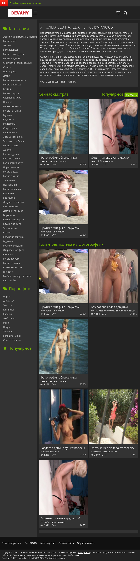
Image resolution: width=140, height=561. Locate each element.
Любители (9, 318)
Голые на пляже (12, 110)
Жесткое (7, 305)
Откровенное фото (13, 249)
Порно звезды (11, 167)
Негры (6, 327)
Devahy (20, 12)
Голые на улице (11, 263)
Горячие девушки (13, 245)
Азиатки (7, 149)
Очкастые (8, 193)
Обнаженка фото (12, 267)
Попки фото (9, 71)
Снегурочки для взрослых (17, 62)
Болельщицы (10, 49)
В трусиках (9, 215)
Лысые (7, 45)
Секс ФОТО (31, 543)
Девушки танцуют (13, 210)
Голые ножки (10, 145)
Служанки (8, 119)
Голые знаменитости (14, 80)
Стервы (7, 232)
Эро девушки (10, 228)
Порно (6, 296)
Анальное (8, 300)
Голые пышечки (12, 106)
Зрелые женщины (13, 136)
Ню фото (8, 271)
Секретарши (10, 128)
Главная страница (11, 543)
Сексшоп (8, 254)
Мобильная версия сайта (17, 276)
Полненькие (10, 184)
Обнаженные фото (13, 219)
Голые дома (9, 41)
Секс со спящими (12, 340)
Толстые (7, 331)
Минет (6, 322)
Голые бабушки (11, 258)
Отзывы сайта (66, 543)
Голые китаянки (12, 189)
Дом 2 (6, 75)
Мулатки (8, 115)
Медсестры (9, 123)
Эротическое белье (14, 141)
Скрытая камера (12, 97)
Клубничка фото (12, 223)
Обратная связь (85, 543)
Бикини (7, 88)
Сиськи (7, 67)
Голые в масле (11, 175)
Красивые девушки (13, 236)
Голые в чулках (11, 58)
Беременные (10, 132)
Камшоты (8, 309)
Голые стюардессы (13, 54)
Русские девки (11, 154)
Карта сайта (9, 280)
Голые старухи (11, 93)
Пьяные (7, 101)
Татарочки (9, 180)
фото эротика (83, 552)
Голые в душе (10, 171)
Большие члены (12, 335)
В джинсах (9, 241)
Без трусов (9, 197)
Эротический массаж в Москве (20, 36)
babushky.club (47, 543)
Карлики (8, 313)
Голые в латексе (12, 84)
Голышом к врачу (13, 162)
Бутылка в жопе (11, 158)
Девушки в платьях (13, 202)
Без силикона (10, 206)
